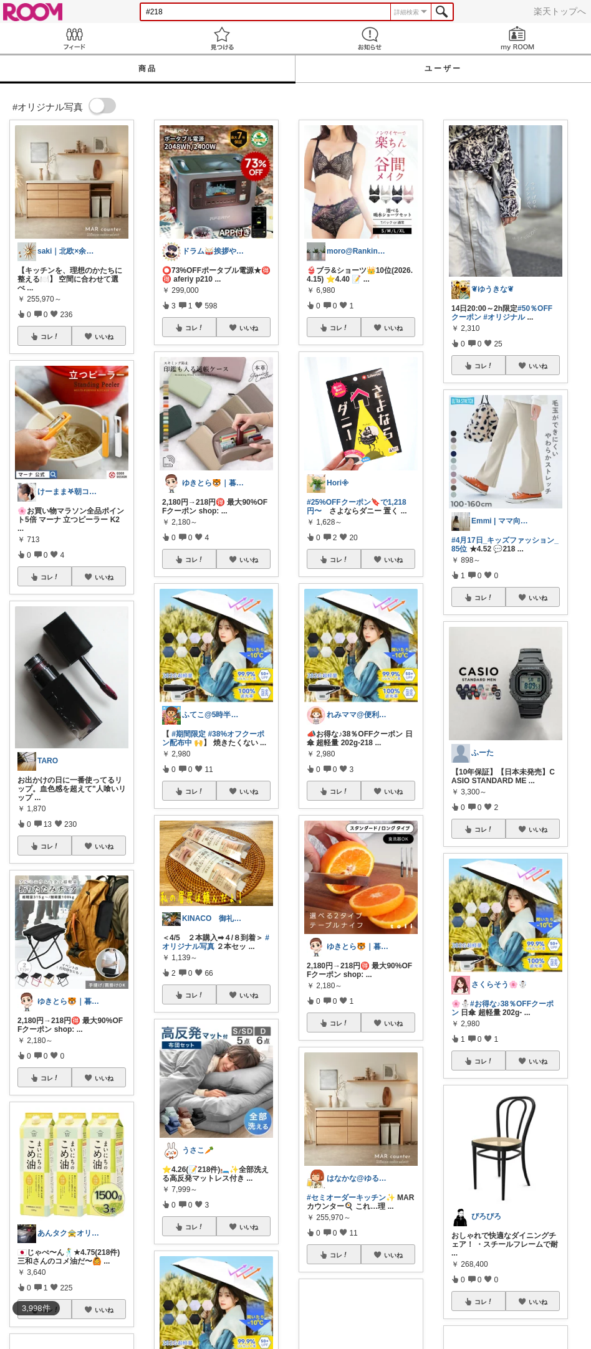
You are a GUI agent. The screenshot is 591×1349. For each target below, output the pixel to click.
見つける (222, 38)
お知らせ (369, 38)
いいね (104, 336)
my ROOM (517, 38)
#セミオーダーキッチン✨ (351, 1197)
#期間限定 (188, 734)
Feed (74, 38)
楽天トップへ (560, 11)
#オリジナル (504, 317)
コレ (50, 336)
